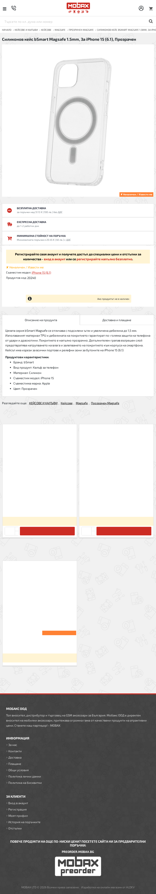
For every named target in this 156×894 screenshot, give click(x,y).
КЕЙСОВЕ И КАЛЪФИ (26, 29)
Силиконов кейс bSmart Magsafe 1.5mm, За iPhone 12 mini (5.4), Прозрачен (116, 507)
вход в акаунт (54, 259)
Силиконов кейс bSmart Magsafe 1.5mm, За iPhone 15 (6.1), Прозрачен (39, 643)
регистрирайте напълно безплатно (104, 259)
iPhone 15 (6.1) (41, 272)
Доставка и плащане (116, 320)
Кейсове (46, 29)
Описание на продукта (41, 320)
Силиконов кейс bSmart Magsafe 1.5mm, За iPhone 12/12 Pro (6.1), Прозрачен (40, 507)
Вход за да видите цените (40, 521)
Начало (6, 29)
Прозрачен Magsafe (81, 29)
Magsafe (60, 29)
